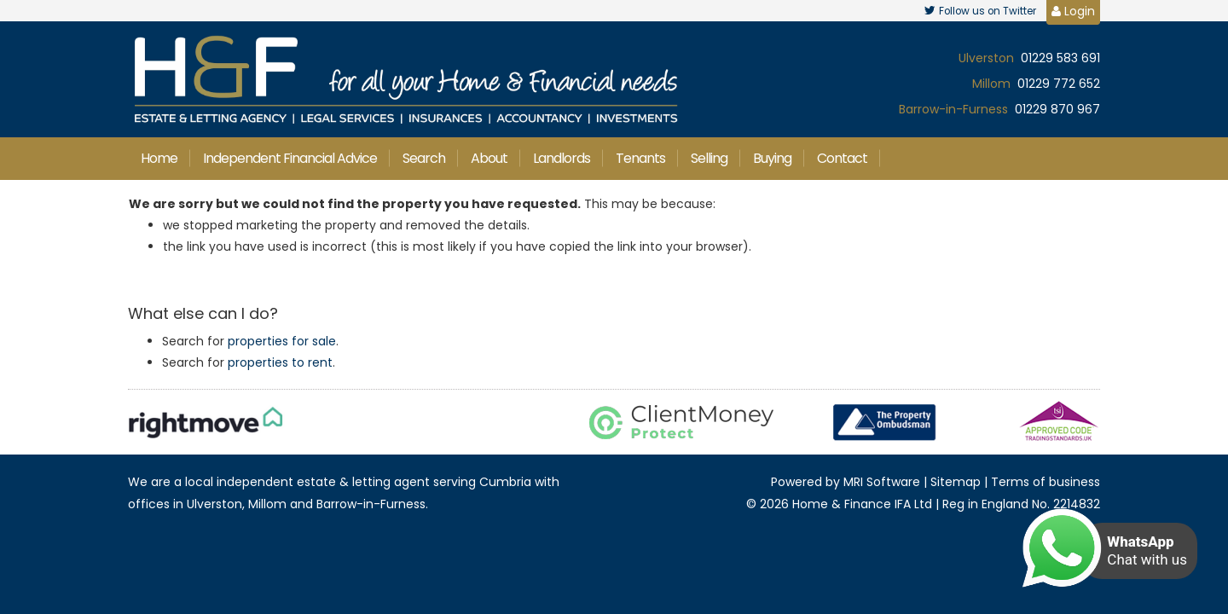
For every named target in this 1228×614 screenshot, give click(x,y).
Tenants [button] (640, 158)
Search (424, 158)
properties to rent (280, 362)
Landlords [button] (561, 158)
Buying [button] (772, 158)
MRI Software (881, 481)
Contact (842, 158)
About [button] (489, 158)
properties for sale (282, 341)
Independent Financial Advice (290, 158)
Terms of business (1045, 481)
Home (159, 158)
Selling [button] (709, 158)
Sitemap (955, 481)
